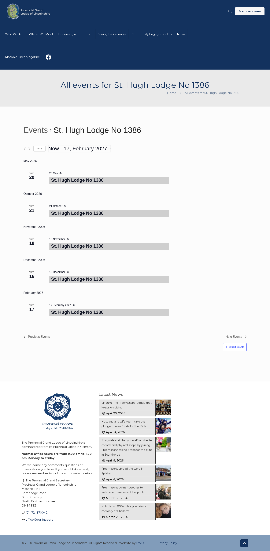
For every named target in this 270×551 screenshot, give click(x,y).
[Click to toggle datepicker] (79, 148)
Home (171, 93)
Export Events (234, 347)
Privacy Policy (167, 543)
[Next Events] (29, 149)
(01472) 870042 (36, 512)
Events (36, 130)
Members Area (250, 11)
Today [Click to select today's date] (39, 148)
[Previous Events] (25, 149)
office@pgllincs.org (39, 519)
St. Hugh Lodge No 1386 (77, 180)
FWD (140, 543)
